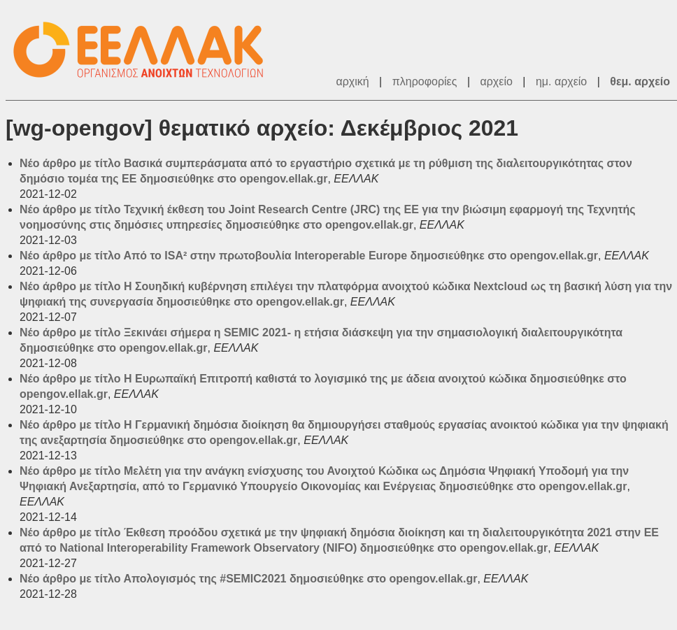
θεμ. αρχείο (640, 81)
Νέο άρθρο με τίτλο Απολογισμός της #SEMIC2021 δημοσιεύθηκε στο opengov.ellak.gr (248, 579)
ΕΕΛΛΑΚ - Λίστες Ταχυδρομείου (145, 50)
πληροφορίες (424, 81)
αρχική (352, 81)
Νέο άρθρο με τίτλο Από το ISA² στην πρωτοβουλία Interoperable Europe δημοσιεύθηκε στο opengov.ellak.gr (309, 256)
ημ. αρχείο (561, 81)
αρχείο (496, 81)
